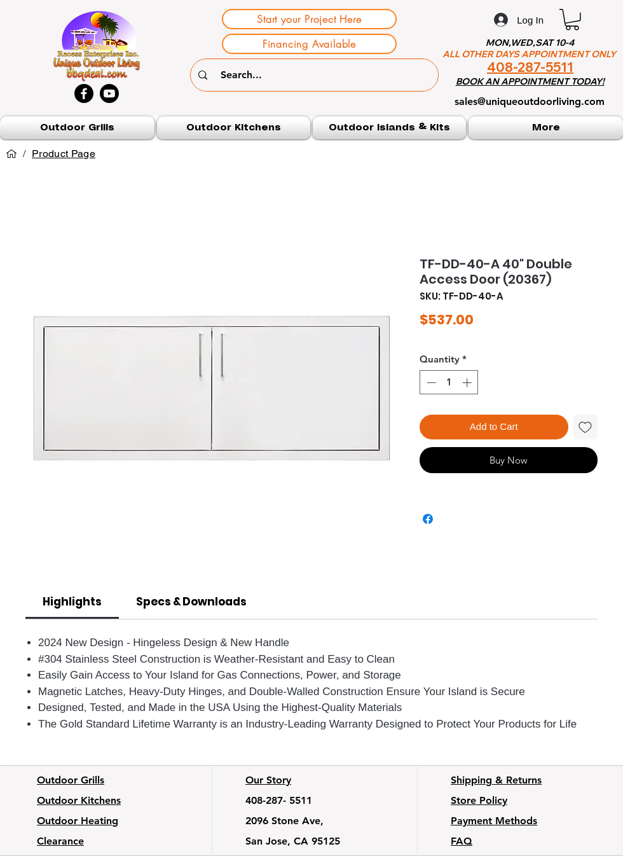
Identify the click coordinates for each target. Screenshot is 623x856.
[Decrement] (430, 382)
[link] (72, 601)
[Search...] (316, 75)
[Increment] (468, 382)
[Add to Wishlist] (585, 427)
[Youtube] (109, 93)
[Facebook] (83, 93)
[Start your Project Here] (309, 19)
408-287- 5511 (278, 800)
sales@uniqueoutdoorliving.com (530, 101)
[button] (572, 20)
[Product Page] (63, 153)
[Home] (11, 153)
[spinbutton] (449, 382)
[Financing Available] (309, 44)
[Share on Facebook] (427, 519)
